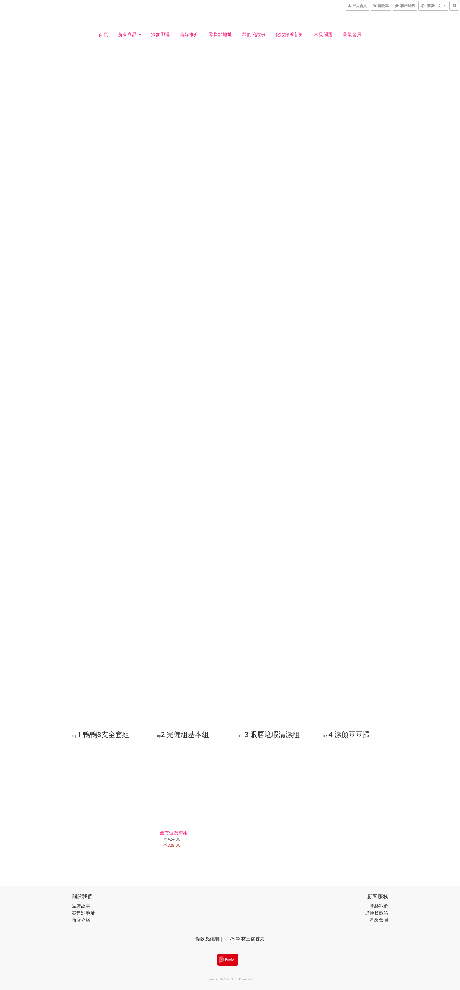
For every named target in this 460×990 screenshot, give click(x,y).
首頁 (103, 34)
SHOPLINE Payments (238, 979)
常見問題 (323, 34)
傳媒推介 (189, 34)
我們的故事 (253, 34)
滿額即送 (160, 34)
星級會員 (352, 34)
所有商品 (129, 34)
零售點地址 (220, 34)
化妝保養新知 (289, 34)
